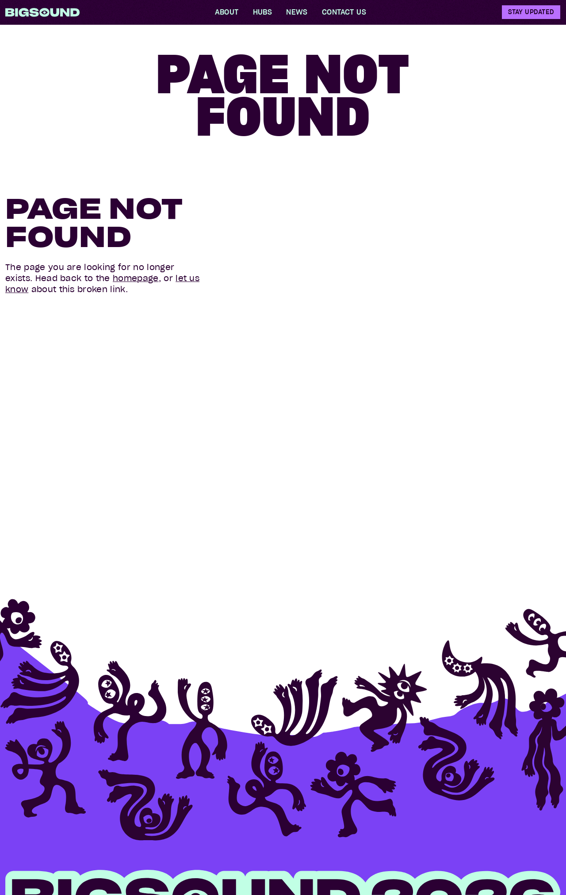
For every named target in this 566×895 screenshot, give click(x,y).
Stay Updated (531, 12)
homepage (136, 278)
